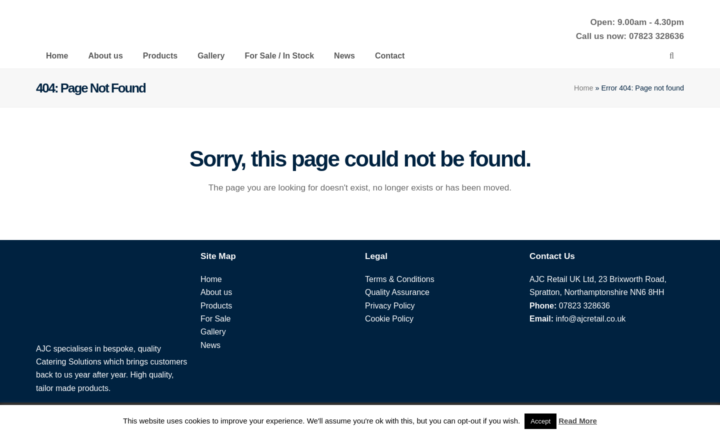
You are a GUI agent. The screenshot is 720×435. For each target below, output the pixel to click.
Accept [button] (540, 421)
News (210, 345)
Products (216, 306)
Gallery (213, 332)
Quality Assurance (397, 292)
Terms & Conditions (399, 279)
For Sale (215, 318)
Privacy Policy (390, 306)
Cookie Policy (389, 318)
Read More (577, 420)
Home (583, 88)
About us (216, 292)
